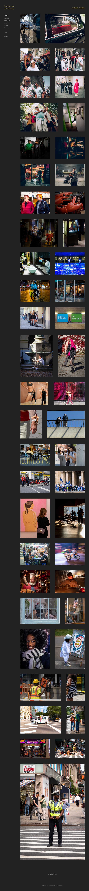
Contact (6, 36)
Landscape (6, 27)
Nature (6, 25)
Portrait (6, 23)
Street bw (6, 18)
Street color (7, 20)
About (5, 32)
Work (5, 15)
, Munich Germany (59, 885)
